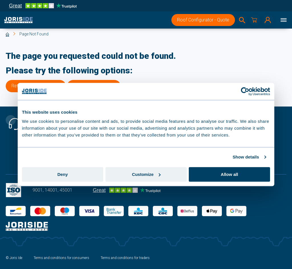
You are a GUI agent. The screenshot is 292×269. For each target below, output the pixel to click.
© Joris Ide (14, 258)
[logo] (18, 20)
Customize (146, 174)
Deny (62, 174)
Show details (246, 156)
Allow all (229, 174)
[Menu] (283, 20)
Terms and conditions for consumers (61, 258)
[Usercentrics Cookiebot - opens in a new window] (245, 91)
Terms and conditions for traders (125, 258)
